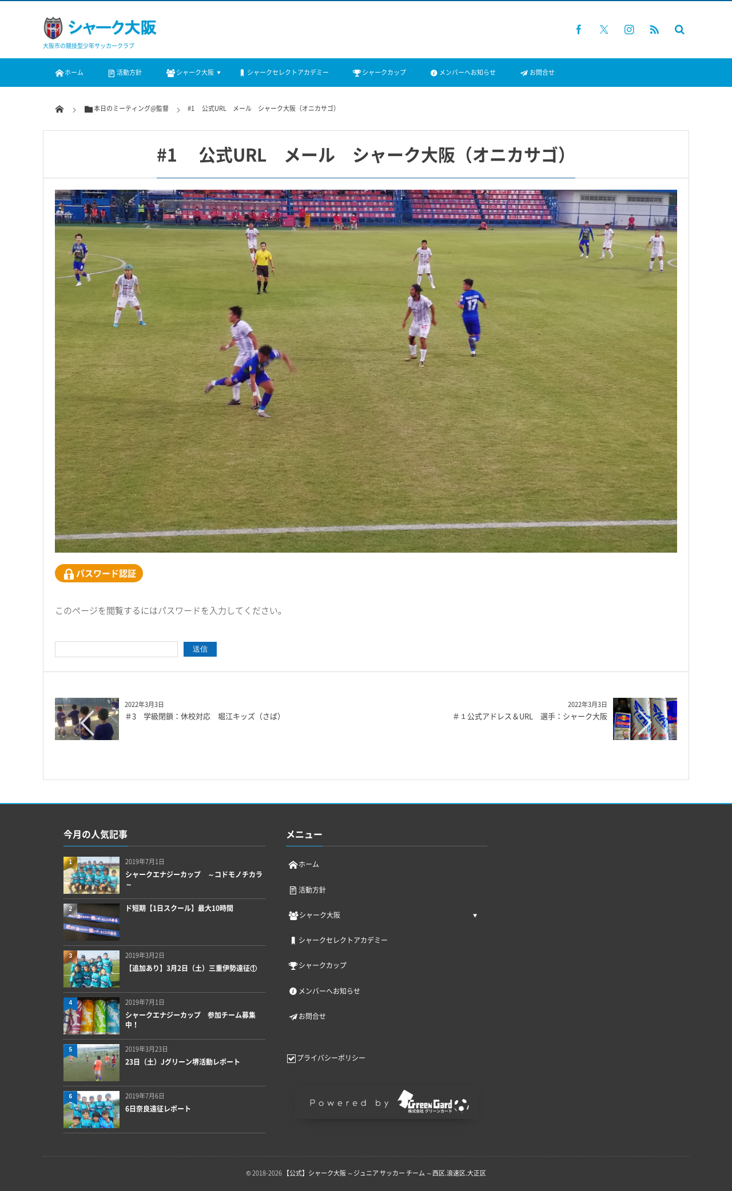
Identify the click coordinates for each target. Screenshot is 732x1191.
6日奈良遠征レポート (158, 1109)
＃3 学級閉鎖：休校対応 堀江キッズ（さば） (205, 715)
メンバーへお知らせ (462, 72)
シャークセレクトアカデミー (283, 72)
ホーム (68, 72)
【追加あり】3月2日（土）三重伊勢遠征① (191, 968)
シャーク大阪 (189, 72)
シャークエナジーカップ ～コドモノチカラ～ (193, 879)
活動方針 (124, 72)
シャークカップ (379, 72)
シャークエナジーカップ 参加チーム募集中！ (190, 1020)
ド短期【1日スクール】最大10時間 (179, 908)
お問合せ (536, 72)
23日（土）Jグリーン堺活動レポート (182, 1062)
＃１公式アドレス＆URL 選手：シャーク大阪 (529, 715)
